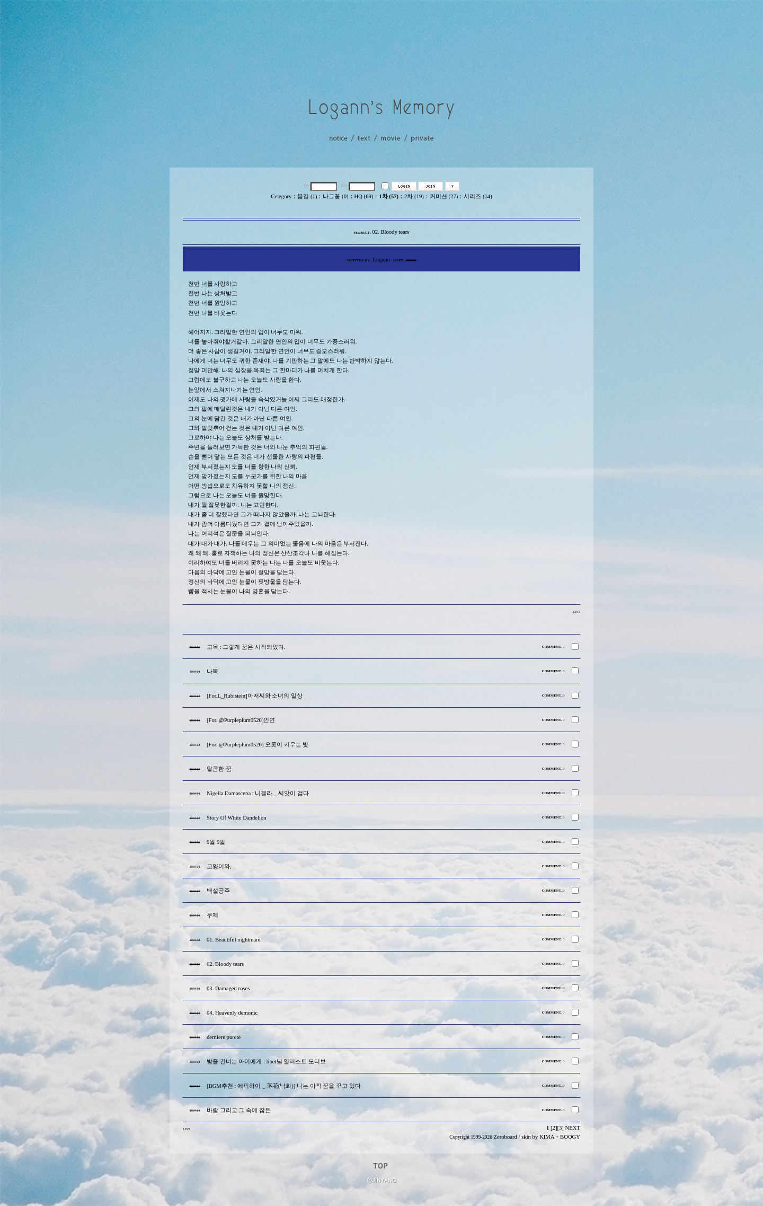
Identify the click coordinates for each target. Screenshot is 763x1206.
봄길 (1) (307, 196)
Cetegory (281, 196)
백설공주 (218, 891)
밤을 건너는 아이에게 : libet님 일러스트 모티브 (266, 1061)
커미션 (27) (444, 196)
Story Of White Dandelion (237, 818)
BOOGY (570, 1137)
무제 (212, 915)
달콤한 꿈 (219, 769)
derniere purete (224, 1037)
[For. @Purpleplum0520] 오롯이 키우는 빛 (258, 744)
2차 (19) (414, 196)
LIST (576, 611)
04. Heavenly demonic (232, 1013)
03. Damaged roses (228, 988)
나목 (212, 671)
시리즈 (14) (478, 196)
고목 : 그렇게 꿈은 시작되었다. (246, 647)
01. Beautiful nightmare (234, 940)
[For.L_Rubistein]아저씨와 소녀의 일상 (255, 696)
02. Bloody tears (225, 964)
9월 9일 (216, 842)
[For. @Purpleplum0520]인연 (241, 720)
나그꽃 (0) (335, 196)
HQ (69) (364, 196)
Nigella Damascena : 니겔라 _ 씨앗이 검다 (258, 793)
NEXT (572, 1128)
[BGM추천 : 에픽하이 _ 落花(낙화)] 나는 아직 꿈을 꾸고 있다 (284, 1086)
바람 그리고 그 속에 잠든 (239, 1110)
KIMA (546, 1137)
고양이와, (219, 866)
